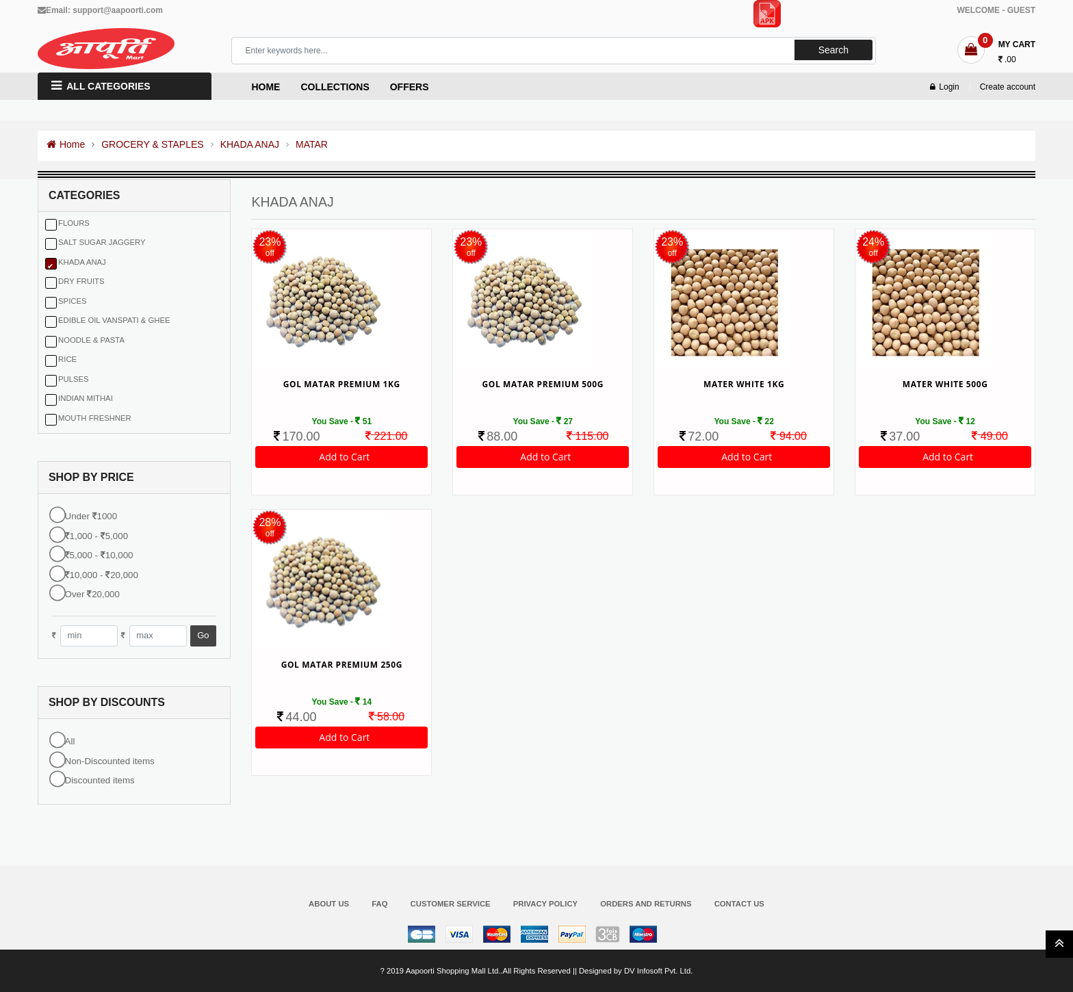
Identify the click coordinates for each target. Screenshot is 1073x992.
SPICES (72, 301)
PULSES (73, 379)
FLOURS (74, 223)
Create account (1007, 87)
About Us (329, 904)
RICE (67, 359)
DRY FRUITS (81, 281)
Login (944, 87)
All (70, 741)
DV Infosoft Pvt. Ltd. (658, 971)
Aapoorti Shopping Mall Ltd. (453, 971)
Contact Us (739, 904)
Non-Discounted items (110, 761)
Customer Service (451, 904)
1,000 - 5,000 (97, 536)
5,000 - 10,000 (99, 555)
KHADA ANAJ (249, 144)
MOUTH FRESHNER (94, 418)
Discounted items (100, 780)
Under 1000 (91, 516)
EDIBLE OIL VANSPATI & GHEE (114, 320)
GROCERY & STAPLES (152, 144)
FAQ (379, 904)
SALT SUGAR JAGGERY (101, 242)
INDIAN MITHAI (85, 398)
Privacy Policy (545, 904)
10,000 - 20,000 (101, 575)
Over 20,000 (92, 594)
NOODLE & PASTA (91, 340)
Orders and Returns (645, 904)
